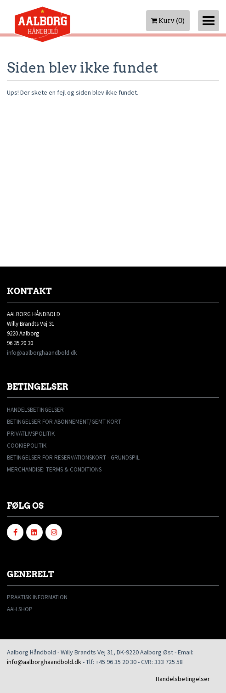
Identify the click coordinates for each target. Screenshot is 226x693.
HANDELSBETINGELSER (35, 410)
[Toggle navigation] (208, 20)
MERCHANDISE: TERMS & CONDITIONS (54, 469)
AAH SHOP (20, 609)
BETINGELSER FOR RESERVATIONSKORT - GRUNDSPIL (73, 457)
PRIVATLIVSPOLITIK (31, 433)
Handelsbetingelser (183, 679)
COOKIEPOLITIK (26, 445)
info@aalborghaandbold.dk (42, 353)
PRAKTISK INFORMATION (37, 597)
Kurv (168, 20)
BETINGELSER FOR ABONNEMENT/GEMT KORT (64, 422)
